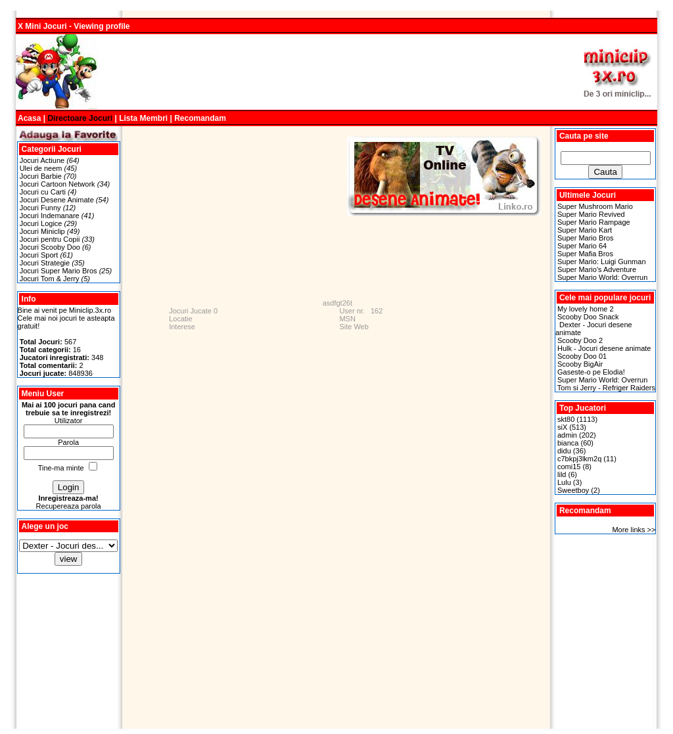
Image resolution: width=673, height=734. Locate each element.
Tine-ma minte (61, 468)
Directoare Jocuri (79, 118)
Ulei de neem (41, 168)
